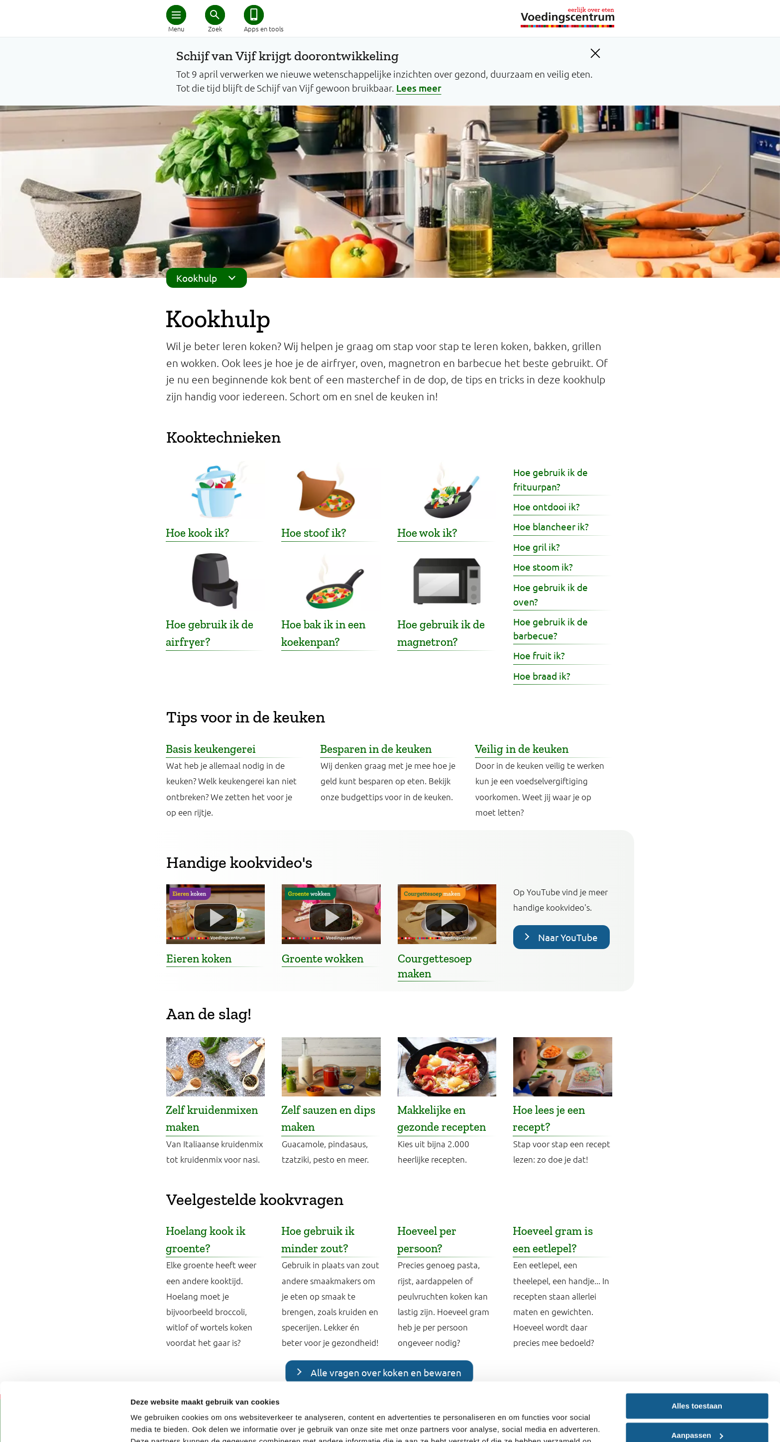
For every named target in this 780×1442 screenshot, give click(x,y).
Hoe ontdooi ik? (546, 506)
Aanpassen (697, 1376)
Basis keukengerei (211, 749)
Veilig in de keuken (521, 749)
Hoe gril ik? (536, 547)
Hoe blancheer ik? (551, 526)
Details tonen (154, 1422)
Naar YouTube (568, 937)
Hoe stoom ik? (543, 567)
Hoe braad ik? (541, 676)
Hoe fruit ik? (539, 655)
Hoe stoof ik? (313, 533)
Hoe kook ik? (197, 533)
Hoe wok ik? (427, 533)
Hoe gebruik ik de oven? (550, 594)
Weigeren (696, 1406)
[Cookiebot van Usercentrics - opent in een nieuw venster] (64, 1422)
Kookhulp (209, 278)
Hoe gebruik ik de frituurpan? (550, 479)
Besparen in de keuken (376, 749)
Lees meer (419, 88)
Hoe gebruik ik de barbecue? (550, 628)
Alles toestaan (696, 1347)
